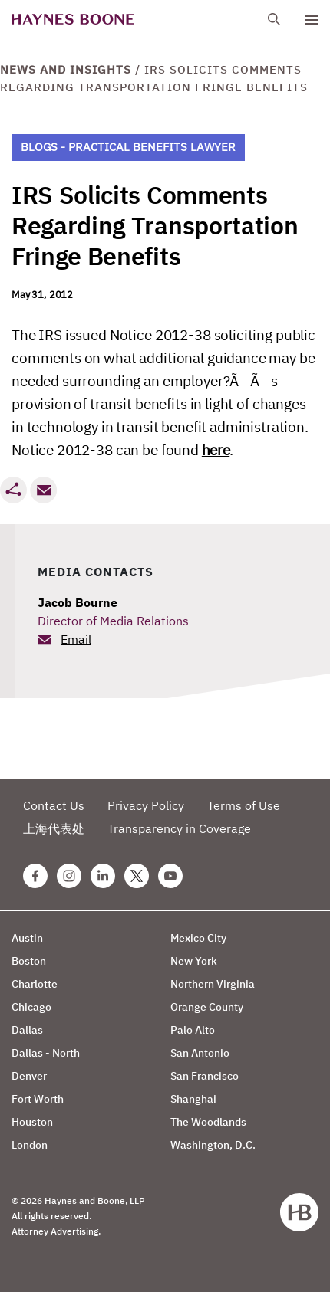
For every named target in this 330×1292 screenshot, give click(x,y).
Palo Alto (192, 1030)
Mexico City (198, 938)
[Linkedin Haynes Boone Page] (103, 876)
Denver (29, 1076)
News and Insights (65, 69)
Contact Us (53, 805)
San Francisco (204, 1076)
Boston (29, 961)
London (30, 1145)
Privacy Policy (145, 805)
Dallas (27, 1030)
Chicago (31, 1007)
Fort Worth (38, 1099)
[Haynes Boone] (73, 19)
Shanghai (193, 1099)
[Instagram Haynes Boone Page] (69, 876)
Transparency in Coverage (179, 828)
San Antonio (199, 1053)
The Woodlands (208, 1122)
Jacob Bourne (77, 602)
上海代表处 (53, 828)
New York (193, 961)
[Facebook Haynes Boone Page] (35, 876)
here (215, 450)
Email (76, 639)
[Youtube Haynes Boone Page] (170, 876)
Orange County (206, 1007)
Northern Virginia (212, 984)
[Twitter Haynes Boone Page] (136, 876)
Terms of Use (243, 805)
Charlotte (35, 984)
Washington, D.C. (213, 1145)
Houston (32, 1122)
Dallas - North (46, 1053)
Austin (27, 938)
